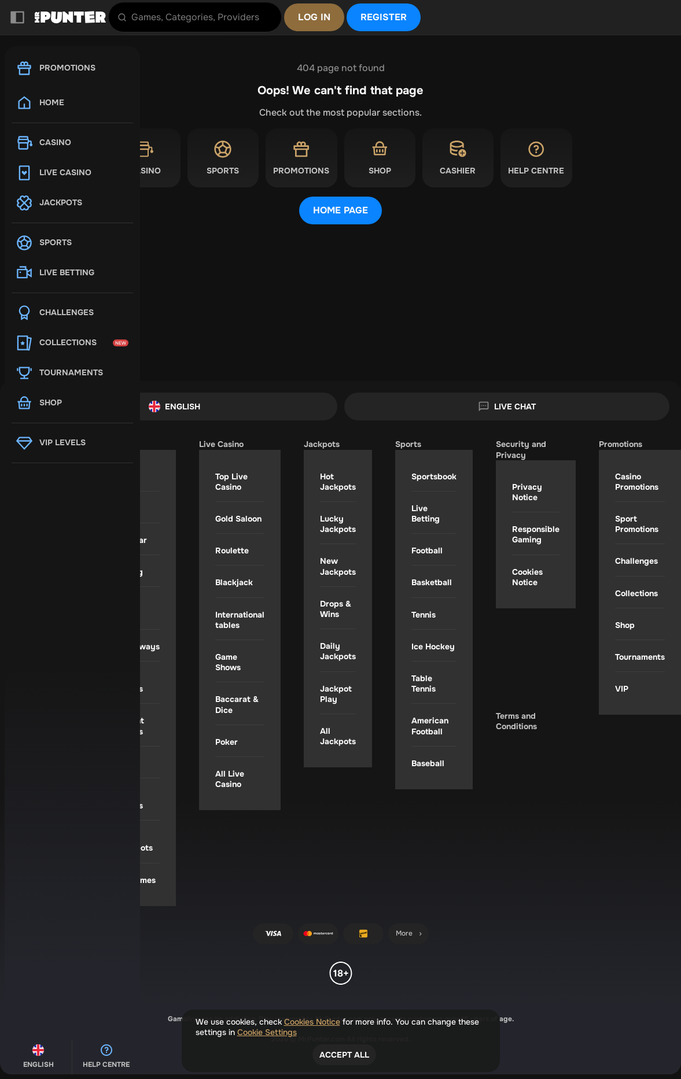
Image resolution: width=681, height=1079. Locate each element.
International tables (239, 619)
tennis (423, 614)
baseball (427, 763)
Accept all (344, 1055)
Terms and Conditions (516, 721)
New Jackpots (338, 566)
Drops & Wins (335, 608)
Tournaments (640, 657)
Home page (340, 210)
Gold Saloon (238, 518)
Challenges (636, 561)
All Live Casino (229, 778)
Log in (314, 17)
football (427, 550)
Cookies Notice (527, 577)
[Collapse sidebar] (17, 17)
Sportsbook (434, 476)
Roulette (232, 550)
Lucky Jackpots (338, 523)
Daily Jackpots (338, 651)
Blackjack (234, 582)
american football (429, 725)
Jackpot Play (336, 693)
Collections (636, 593)
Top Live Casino (231, 481)
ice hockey (433, 646)
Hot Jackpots (338, 481)
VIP (621, 688)
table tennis (423, 683)
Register (383, 17)
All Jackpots (338, 736)
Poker (226, 742)
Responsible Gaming (535, 534)
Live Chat (507, 406)
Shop (625, 625)
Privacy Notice (527, 492)
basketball (431, 582)
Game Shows (228, 662)
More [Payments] (410, 933)
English (174, 406)
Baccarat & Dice (237, 704)
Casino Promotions (636, 481)
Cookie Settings (267, 1032)
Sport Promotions (636, 523)
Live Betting (425, 513)
